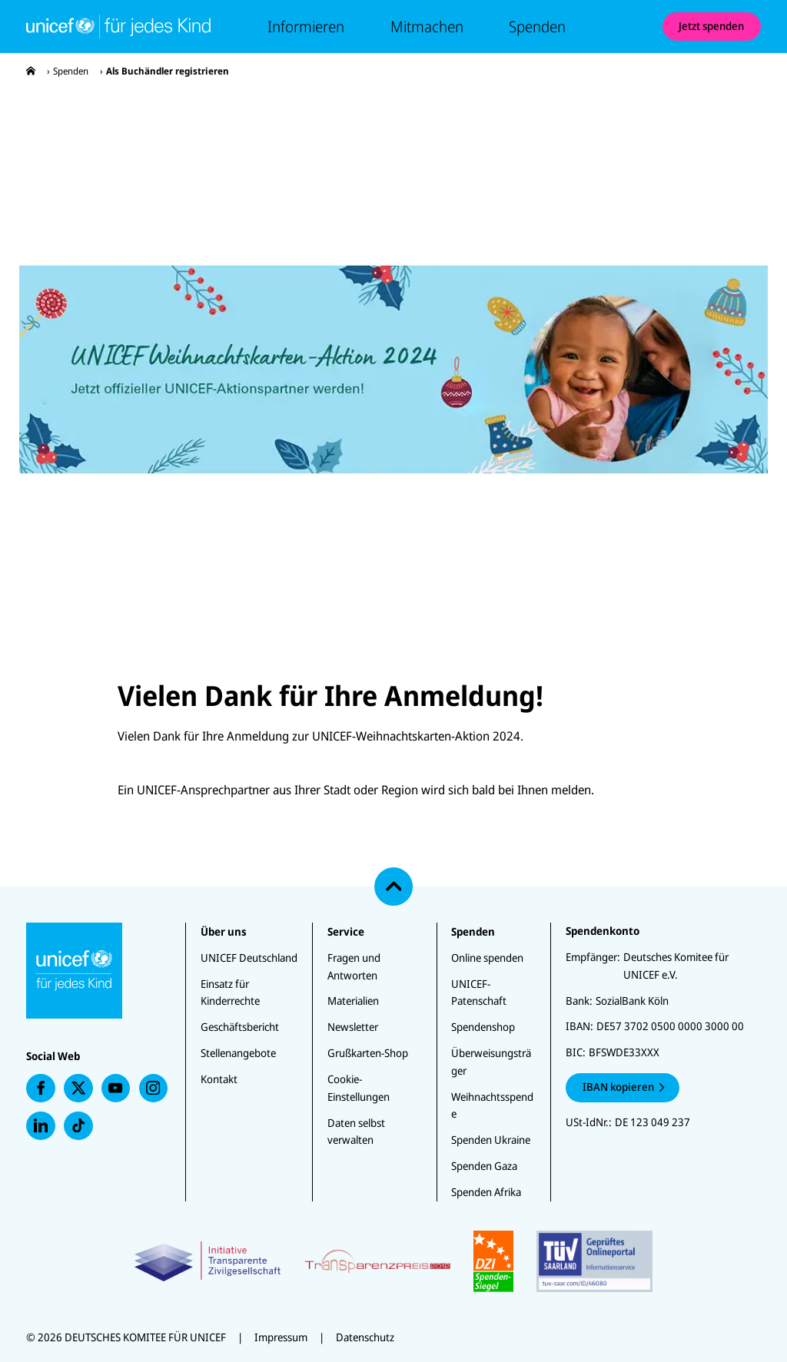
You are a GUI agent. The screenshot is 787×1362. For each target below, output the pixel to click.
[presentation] (30, 71)
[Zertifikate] (393, 1261)
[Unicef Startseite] (118, 26)
